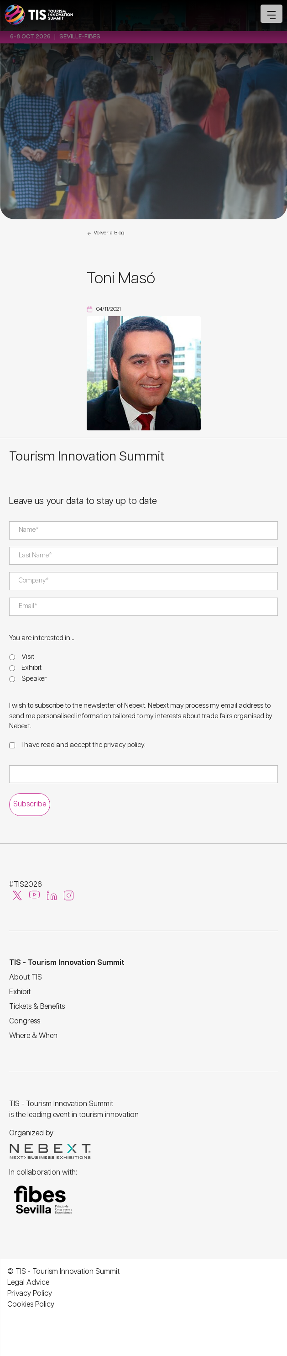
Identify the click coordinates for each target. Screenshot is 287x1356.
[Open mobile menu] (271, 14)
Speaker (34, 678)
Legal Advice (28, 1283)
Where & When (33, 1036)
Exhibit (31, 667)
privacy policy (124, 745)
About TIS (25, 977)
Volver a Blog (106, 233)
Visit (27, 656)
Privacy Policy (29, 1294)
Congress (24, 1021)
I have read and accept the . (83, 745)
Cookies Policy (30, 1304)
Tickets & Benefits (37, 1007)
